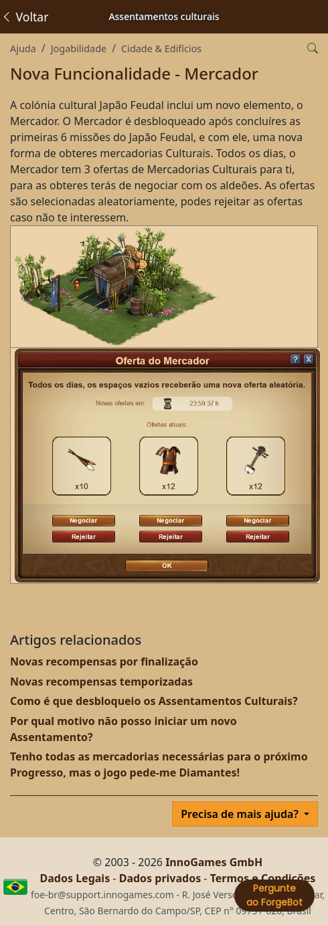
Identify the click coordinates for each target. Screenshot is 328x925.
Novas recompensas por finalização (104, 661)
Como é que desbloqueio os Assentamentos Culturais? (154, 701)
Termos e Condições (263, 878)
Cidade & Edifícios (161, 48)
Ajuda (23, 48)
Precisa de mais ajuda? (241, 814)
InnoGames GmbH (213, 862)
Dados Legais (75, 878)
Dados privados (160, 878)
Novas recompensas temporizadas (101, 681)
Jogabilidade (78, 48)
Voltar (24, 17)
